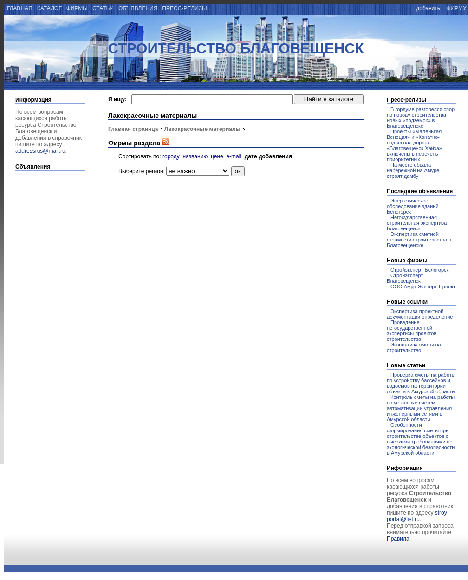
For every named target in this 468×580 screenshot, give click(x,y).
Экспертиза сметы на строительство (414, 347)
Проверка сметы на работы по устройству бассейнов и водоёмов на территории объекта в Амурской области (421, 383)
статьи (103, 8)
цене (217, 156)
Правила (398, 538)
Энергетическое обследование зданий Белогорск (413, 206)
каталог (49, 8)
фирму (456, 8)
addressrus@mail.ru (40, 151)
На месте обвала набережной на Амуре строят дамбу (413, 170)
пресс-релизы (184, 8)
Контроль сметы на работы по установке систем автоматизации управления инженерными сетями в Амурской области (421, 408)
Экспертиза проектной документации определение (420, 313)
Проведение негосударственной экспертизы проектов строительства (411, 330)
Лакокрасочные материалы (202, 129)
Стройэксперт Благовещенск (405, 278)
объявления (138, 8)
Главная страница (133, 129)
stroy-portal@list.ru (418, 515)
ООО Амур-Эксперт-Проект (422, 286)
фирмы (77, 8)
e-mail (233, 156)
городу (171, 156)
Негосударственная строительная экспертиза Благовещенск (417, 223)
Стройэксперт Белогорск (419, 270)
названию (195, 156)
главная (19, 8)
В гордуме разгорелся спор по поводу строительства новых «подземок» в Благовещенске (421, 117)
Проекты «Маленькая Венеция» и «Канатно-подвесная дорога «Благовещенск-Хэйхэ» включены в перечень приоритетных (414, 145)
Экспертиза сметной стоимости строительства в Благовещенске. (419, 239)
